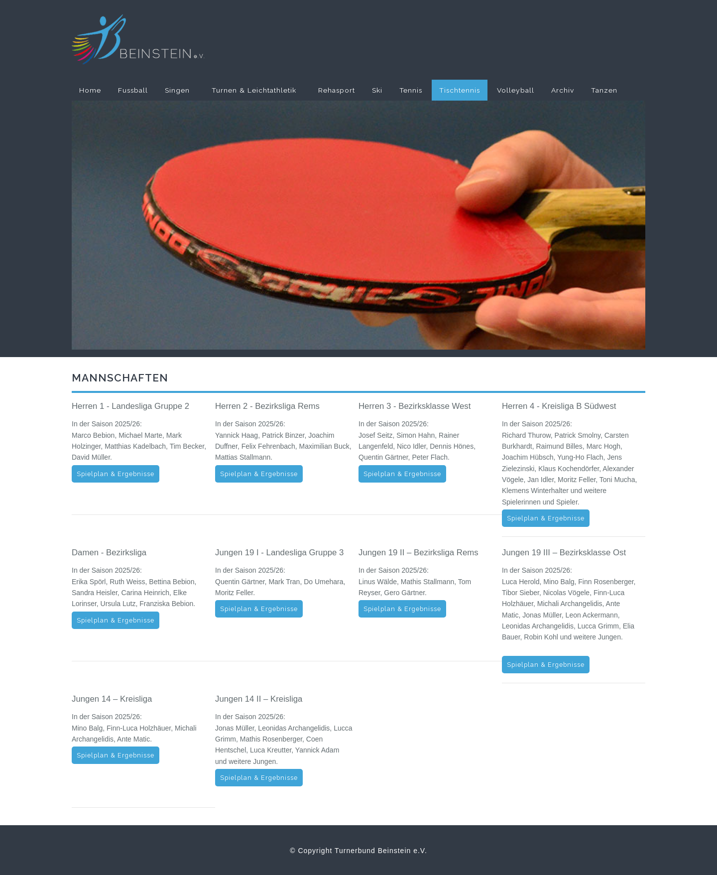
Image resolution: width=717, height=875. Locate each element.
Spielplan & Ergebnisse (115, 474)
